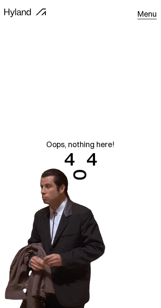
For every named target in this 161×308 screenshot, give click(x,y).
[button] (147, 14)
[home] (25, 14)
